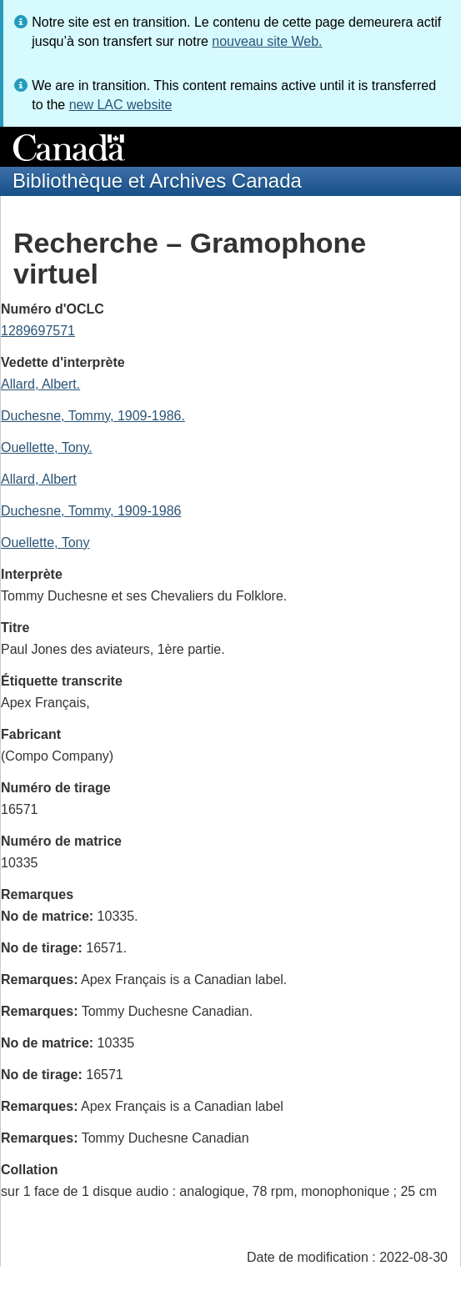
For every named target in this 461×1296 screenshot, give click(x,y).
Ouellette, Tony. (47, 447)
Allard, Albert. (40, 384)
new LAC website (121, 105)
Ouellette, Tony (45, 542)
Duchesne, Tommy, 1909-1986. (93, 416)
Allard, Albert (39, 479)
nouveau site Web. (267, 41)
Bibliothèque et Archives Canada (157, 180)
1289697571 (38, 331)
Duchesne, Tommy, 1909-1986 (91, 511)
